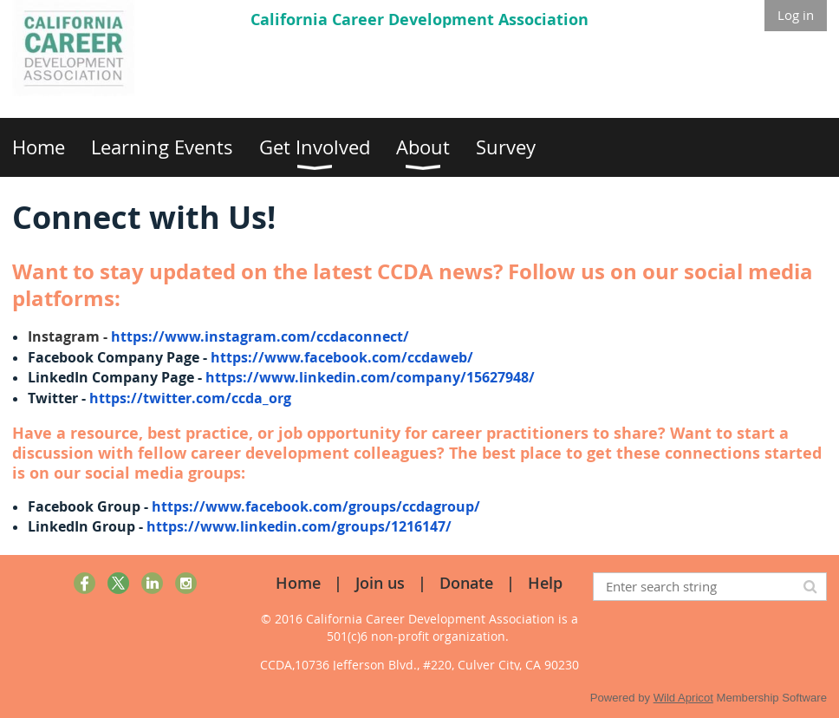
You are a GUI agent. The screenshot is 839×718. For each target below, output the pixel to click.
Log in (795, 14)
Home (298, 582)
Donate (466, 582)
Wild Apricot (683, 697)
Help (545, 582)
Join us (380, 582)
